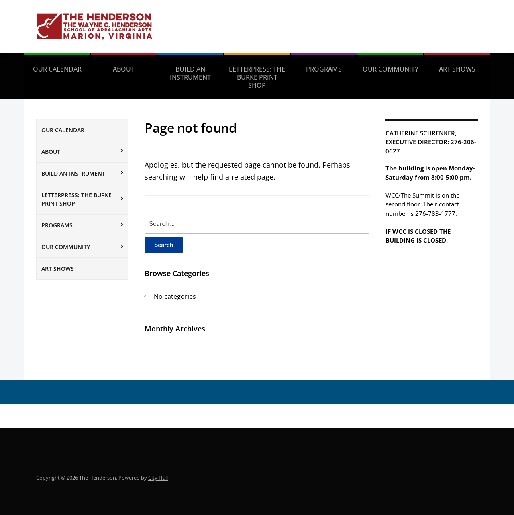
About (124, 69)
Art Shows (457, 69)
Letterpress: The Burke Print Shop (257, 77)
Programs (324, 69)
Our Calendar (57, 69)
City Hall (158, 477)
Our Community (390, 69)
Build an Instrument (190, 73)
